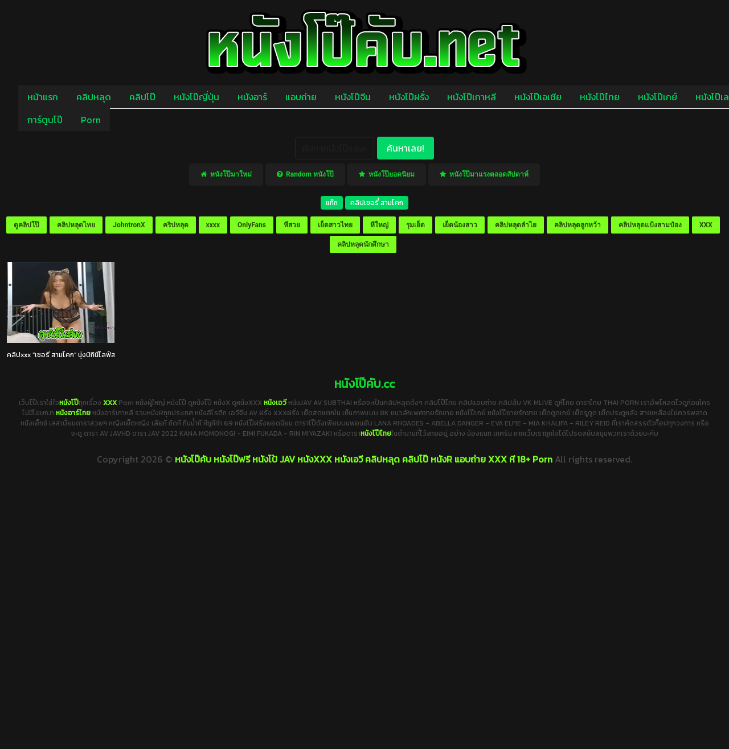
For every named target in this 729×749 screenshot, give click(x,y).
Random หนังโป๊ (305, 174)
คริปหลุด (176, 225)
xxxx (213, 225)
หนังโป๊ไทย (600, 97)
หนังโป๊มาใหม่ (226, 174)
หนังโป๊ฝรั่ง (409, 97)
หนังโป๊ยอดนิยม (387, 174)
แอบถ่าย (301, 97)
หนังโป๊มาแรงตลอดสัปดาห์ (484, 174)
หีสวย (292, 225)
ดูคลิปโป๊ (26, 225)
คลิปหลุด (93, 97)
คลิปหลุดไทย (76, 225)
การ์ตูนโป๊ (45, 119)
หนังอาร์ (252, 97)
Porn (91, 119)
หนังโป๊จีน (353, 97)
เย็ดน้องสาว (460, 225)
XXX (705, 225)
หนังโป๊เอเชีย (538, 97)
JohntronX (129, 225)
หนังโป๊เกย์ (657, 97)
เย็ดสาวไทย (335, 225)
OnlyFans (251, 225)
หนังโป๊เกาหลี (471, 97)
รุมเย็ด (415, 225)
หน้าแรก (42, 97)
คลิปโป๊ (142, 97)
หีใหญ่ (379, 225)
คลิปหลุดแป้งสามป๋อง (650, 225)
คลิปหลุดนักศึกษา (363, 244)
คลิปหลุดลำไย (515, 225)
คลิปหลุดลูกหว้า (577, 225)
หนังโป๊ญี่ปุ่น (196, 97)
